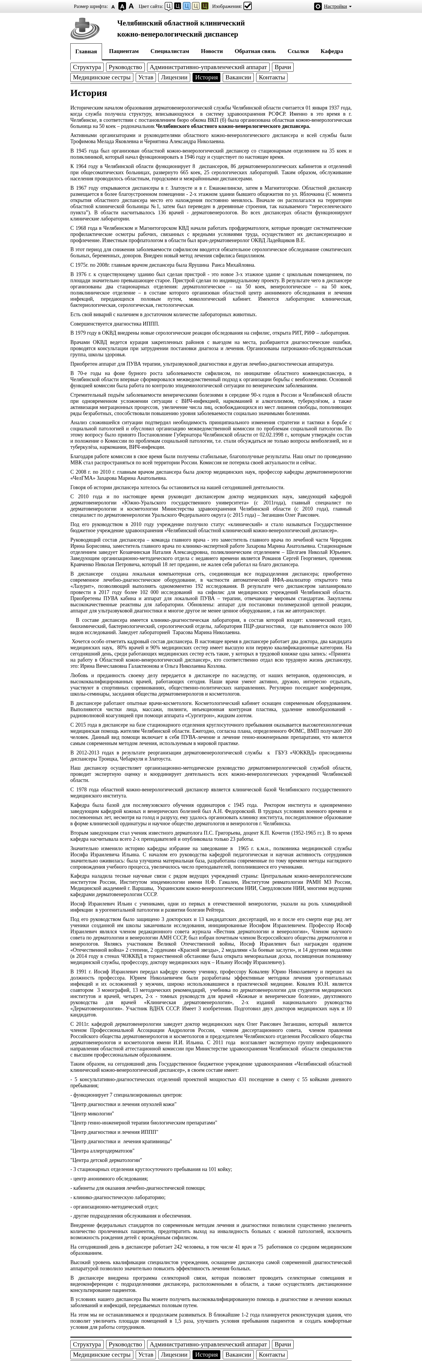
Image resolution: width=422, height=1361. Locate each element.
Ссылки (298, 51)
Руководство (125, 67)
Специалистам (170, 51)
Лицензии (174, 77)
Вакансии (238, 77)
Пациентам (124, 51)
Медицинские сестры (102, 77)
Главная (86, 51)
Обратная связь (255, 51)
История (206, 77)
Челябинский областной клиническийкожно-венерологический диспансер (181, 28)
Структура (87, 67)
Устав (146, 77)
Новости (212, 51)
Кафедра (332, 51)
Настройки (335, 6)
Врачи (283, 67)
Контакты (272, 77)
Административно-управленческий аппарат (208, 67)
